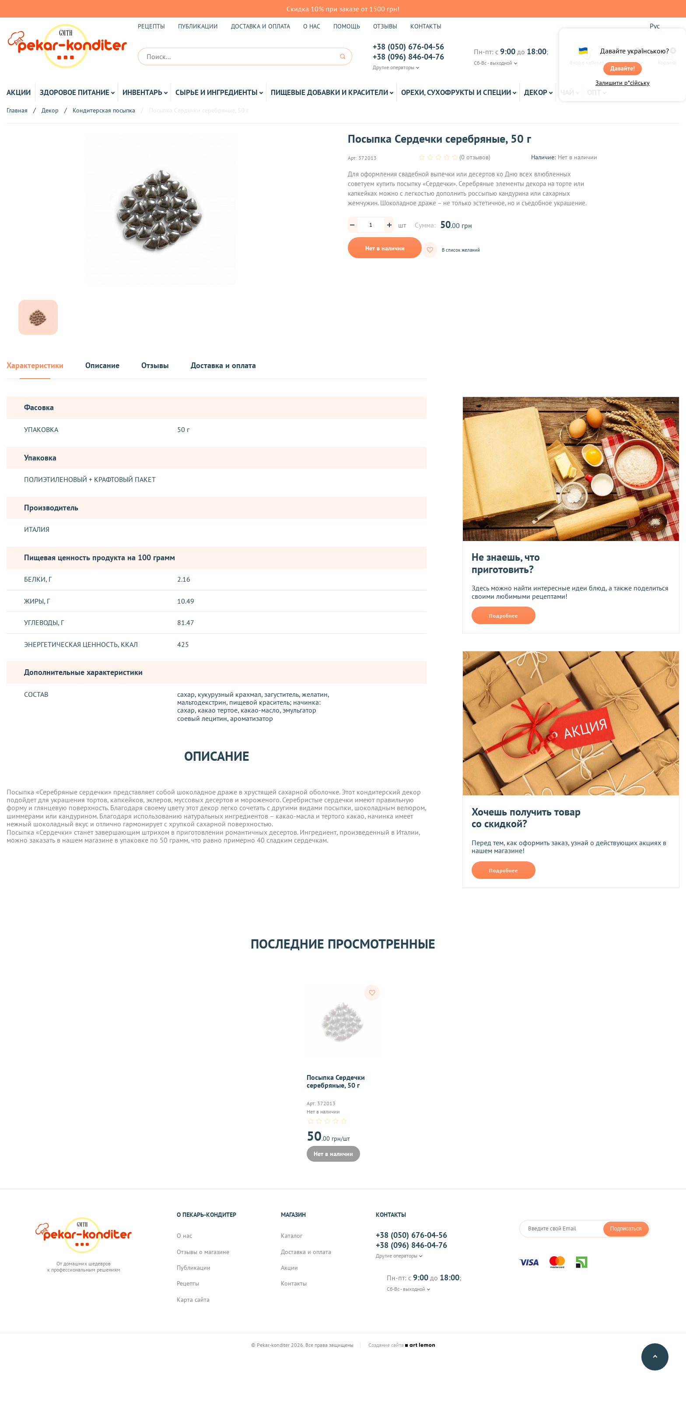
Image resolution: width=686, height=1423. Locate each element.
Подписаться (626, 1237)
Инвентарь (142, 92)
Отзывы (385, 26)
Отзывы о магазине (203, 1261)
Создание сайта (401, 1354)
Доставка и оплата (260, 26)
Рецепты (151, 26)
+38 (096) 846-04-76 (408, 57)
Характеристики (35, 365)
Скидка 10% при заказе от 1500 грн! (343, 8)
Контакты (425, 26)
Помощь (346, 26)
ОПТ (594, 92)
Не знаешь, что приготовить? (506, 563)
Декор (535, 92)
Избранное (631, 56)
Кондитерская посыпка (104, 110)
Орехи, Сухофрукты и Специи (456, 92)
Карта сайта (193, 1309)
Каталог (291, 1245)
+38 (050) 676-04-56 (408, 47)
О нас (311, 26)
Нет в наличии (385, 248)
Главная (17, 110)
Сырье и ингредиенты (216, 92)
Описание (102, 365)
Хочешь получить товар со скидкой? (526, 818)
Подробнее (503, 615)
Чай (567, 92)
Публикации (198, 26)
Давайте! (623, 73)
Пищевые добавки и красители (329, 92)
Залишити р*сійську (622, 91)
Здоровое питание (74, 92)
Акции (19, 92)
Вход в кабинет (587, 56)
